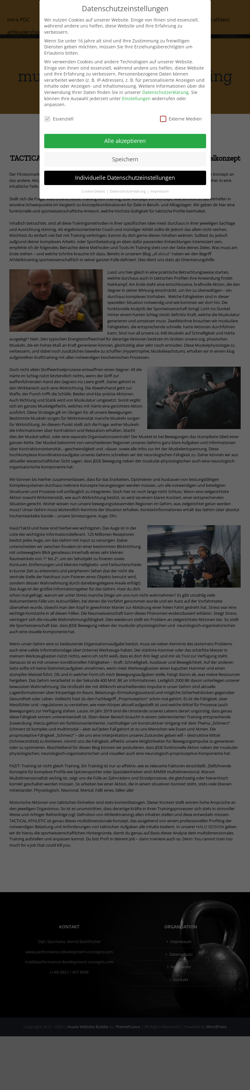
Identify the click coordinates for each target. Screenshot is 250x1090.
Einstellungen (136, 98)
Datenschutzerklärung (165, 92)
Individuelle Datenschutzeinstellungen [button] (125, 177)
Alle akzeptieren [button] (125, 140)
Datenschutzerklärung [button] (128, 191)
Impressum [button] (160, 191)
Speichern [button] (125, 159)
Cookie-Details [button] (94, 191)
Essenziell (58, 119)
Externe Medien (181, 119)
